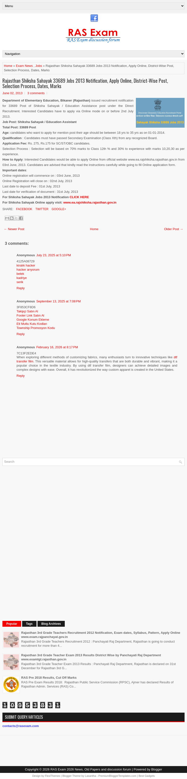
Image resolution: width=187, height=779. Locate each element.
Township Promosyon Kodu (36, 328)
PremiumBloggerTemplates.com (117, 775)
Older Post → (173, 229)
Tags (29, 623)
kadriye (22, 278)
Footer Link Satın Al (30, 315)
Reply (21, 288)
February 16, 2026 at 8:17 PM (57, 347)
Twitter (41, 209)
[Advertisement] (38, 543)
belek (20, 274)
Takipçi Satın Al (27, 311)
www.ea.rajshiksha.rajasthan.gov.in (89, 202)
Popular (11, 623)
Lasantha (90, 775)
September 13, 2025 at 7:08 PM (58, 301)
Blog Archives (51, 623)
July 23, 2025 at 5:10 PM (53, 255)
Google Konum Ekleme (33, 319)
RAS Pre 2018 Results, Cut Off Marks (49, 677)
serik (20, 282)
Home (8, 66)
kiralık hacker (26, 265)
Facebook (23, 209)
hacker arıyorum (28, 269)
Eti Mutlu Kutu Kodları (32, 324)
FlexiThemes (52, 775)
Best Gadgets (147, 775)
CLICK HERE (79, 197)
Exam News (24, 66)
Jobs (38, 66)
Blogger (156, 769)
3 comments (36, 93)
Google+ (58, 209)
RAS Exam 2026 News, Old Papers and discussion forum (90, 769)
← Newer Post (14, 229)
